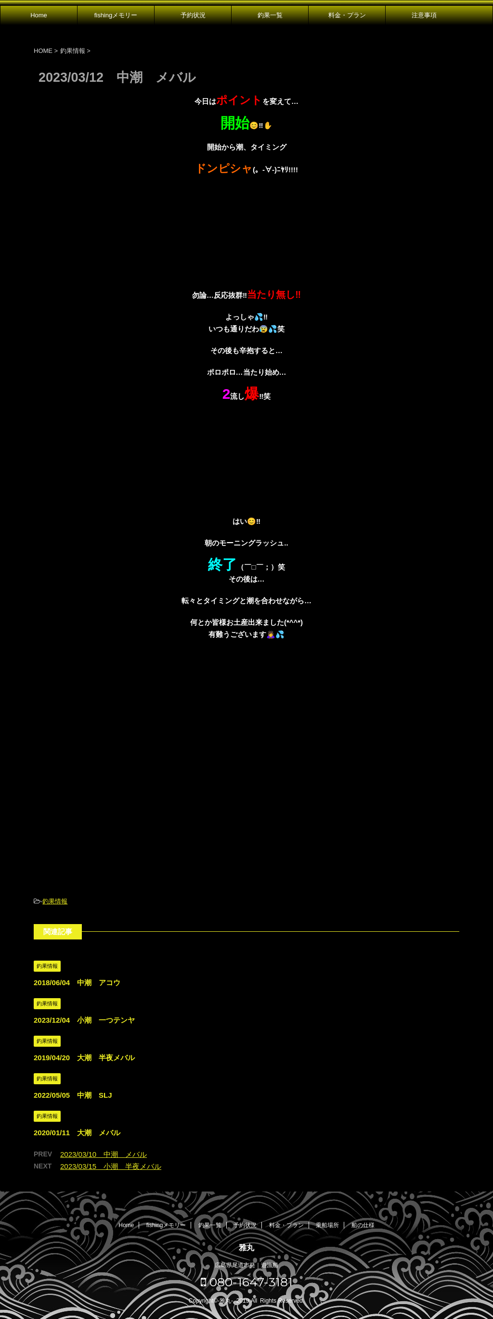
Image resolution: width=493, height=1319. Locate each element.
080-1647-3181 (247, 1282)
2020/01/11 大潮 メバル (77, 1133)
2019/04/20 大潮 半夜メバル (84, 1057)
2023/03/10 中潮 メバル (103, 1154)
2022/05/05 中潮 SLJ (73, 1095)
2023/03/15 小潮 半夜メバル (110, 1166)
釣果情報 (54, 901)
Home (38, 15)
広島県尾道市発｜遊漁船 (246, 1265)
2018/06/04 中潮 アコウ (77, 982)
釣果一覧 (270, 15)
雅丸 (246, 1247)
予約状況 (193, 15)
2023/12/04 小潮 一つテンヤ (84, 1020)
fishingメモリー (116, 15)
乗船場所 (327, 1225)
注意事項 (424, 15)
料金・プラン (347, 15)
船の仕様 (363, 1225)
